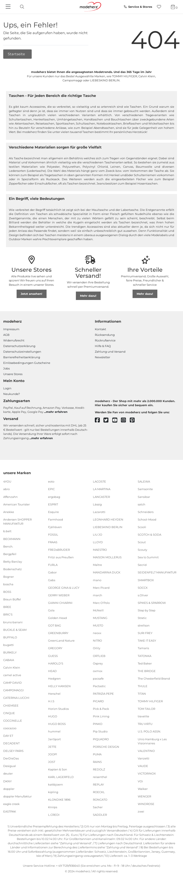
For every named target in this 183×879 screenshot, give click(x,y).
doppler (8, 788)
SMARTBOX (146, 580)
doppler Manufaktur (17, 796)
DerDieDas (11, 758)
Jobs (6, 368)
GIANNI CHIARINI (60, 602)
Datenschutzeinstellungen (22, 351)
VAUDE (143, 766)
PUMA (97, 754)
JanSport (54, 739)
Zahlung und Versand (110, 351)
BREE (7, 607)
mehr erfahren (56, 411)
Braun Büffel (12, 599)
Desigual (9, 766)
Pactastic (99, 686)
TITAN (142, 693)
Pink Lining (101, 716)
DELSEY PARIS (13, 751)
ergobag (54, 496)
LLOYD (98, 542)
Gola (51, 610)
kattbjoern (55, 784)
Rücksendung (105, 334)
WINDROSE (146, 804)
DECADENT (11, 743)
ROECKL (99, 792)
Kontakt (100, 329)
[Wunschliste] (160, 6)
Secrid (142, 565)
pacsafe (98, 678)
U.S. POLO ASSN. (149, 731)
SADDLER (100, 814)
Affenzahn (10, 496)
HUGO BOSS (57, 724)
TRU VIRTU (145, 724)
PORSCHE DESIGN (106, 746)
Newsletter (102, 357)
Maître (97, 565)
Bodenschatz (12, 569)
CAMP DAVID (12, 682)
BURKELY (10, 652)
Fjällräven (55, 527)
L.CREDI (53, 814)
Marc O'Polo (101, 602)
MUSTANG (100, 618)
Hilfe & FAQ (103, 346)
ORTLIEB (99, 655)
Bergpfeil (9, 553)
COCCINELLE (12, 720)
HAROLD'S (55, 663)
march (97, 595)
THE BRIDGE (147, 670)
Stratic (142, 618)
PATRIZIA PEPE (103, 693)
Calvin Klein (11, 667)
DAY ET (8, 735)
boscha (8, 584)
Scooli (142, 527)
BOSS (7, 591)
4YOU (7, 481)
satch (141, 504)
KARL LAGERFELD (61, 777)
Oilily (96, 648)
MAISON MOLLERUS (107, 557)
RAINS (97, 762)
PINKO (97, 724)
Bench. (8, 546)
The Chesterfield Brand (154, 678)
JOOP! (52, 754)
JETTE (52, 746)
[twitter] (107, 420)
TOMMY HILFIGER (150, 701)
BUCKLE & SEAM (15, 629)
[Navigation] (8, 7)
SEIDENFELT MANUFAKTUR (157, 572)
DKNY (7, 781)
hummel (54, 731)
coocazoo (9, 728)
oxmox (97, 670)
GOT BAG (54, 625)
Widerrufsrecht (13, 340)
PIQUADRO (101, 739)
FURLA (53, 565)
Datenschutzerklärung (19, 346)
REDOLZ (99, 769)
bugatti (8, 645)
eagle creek (11, 804)
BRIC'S (8, 614)
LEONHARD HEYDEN (108, 519)
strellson (144, 625)
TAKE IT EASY (147, 640)
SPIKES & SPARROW (152, 602)
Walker (143, 788)
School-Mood (147, 519)
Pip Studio (100, 731)
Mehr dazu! (88, 295)
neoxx (97, 633)
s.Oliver (143, 595)
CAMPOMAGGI (13, 690)
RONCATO (100, 799)
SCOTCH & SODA (149, 534)
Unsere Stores (12, 374)
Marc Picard (101, 587)
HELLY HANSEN (59, 686)
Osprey (98, 663)
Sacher (98, 807)
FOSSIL (53, 534)
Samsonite (145, 489)
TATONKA (144, 655)
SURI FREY (145, 633)
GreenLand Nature (61, 640)
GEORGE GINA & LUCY (63, 587)
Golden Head (57, 618)
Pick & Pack (101, 708)
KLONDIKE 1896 (59, 799)
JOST (51, 762)
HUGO (52, 716)
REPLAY (98, 784)
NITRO (97, 640)
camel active (12, 675)
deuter (8, 773)
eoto (51, 481)
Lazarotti (99, 512)
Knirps (52, 807)
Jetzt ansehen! (31, 293)
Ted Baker (145, 663)
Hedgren (54, 678)
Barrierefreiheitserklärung (21, 357)
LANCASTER (101, 496)
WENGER (144, 796)
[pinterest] (134, 420)
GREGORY (55, 648)
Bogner (8, 576)
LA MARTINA (101, 489)
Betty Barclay (12, 561)
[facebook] (99, 420)
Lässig (97, 504)
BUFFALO (10, 637)
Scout (142, 542)
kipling (53, 792)
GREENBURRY (58, 633)
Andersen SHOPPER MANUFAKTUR (17, 522)
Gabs (51, 580)
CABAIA (8, 660)
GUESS (53, 655)
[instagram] (125, 420)
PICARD (98, 701)
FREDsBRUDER (59, 549)
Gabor (52, 572)
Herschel (54, 693)
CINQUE (9, 713)
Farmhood (55, 519)
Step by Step (146, 610)
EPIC (51, 489)
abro (6, 489)
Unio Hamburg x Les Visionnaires (152, 741)
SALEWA (144, 481)
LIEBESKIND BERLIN (107, 527)
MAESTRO (100, 549)
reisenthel (100, 777)
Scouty (142, 549)
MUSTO (98, 625)
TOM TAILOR (146, 708)
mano (97, 580)
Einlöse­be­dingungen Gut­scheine (26, 363)
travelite (143, 716)
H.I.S (51, 701)
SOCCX (143, 587)
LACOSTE (99, 481)
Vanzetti (143, 758)
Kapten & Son (57, 769)
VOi (140, 781)
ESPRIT (53, 504)
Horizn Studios (58, 708)
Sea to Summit (148, 557)
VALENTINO (146, 751)
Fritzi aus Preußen (61, 557)
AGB (6, 334)
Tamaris (143, 648)
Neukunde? (11, 394)
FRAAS (52, 542)
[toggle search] (21, 7)
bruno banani (13, 622)
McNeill (98, 610)
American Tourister (16, 504)
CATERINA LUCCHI (16, 697)
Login (7, 388)
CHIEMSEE (11, 705)
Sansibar (144, 496)
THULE (142, 686)
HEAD (52, 670)
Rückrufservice (105, 340)
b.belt (7, 531)
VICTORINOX (147, 773)
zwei (141, 811)
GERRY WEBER (58, 595)
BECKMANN (11, 538)
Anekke (8, 512)
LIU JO (97, 534)
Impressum (11, 329)
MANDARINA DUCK (106, 572)
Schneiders (145, 512)
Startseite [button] (17, 54)
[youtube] (116, 420)
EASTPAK (9, 811)
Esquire (53, 512)
